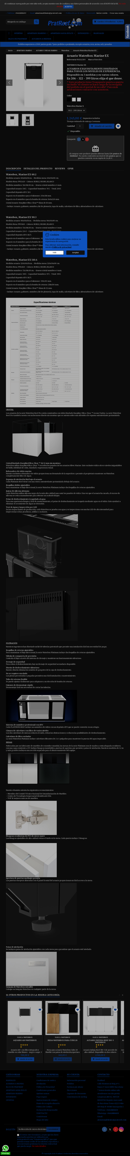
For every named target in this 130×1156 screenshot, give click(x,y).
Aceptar (75, 253)
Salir (54, 253)
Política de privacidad (61, 247)
